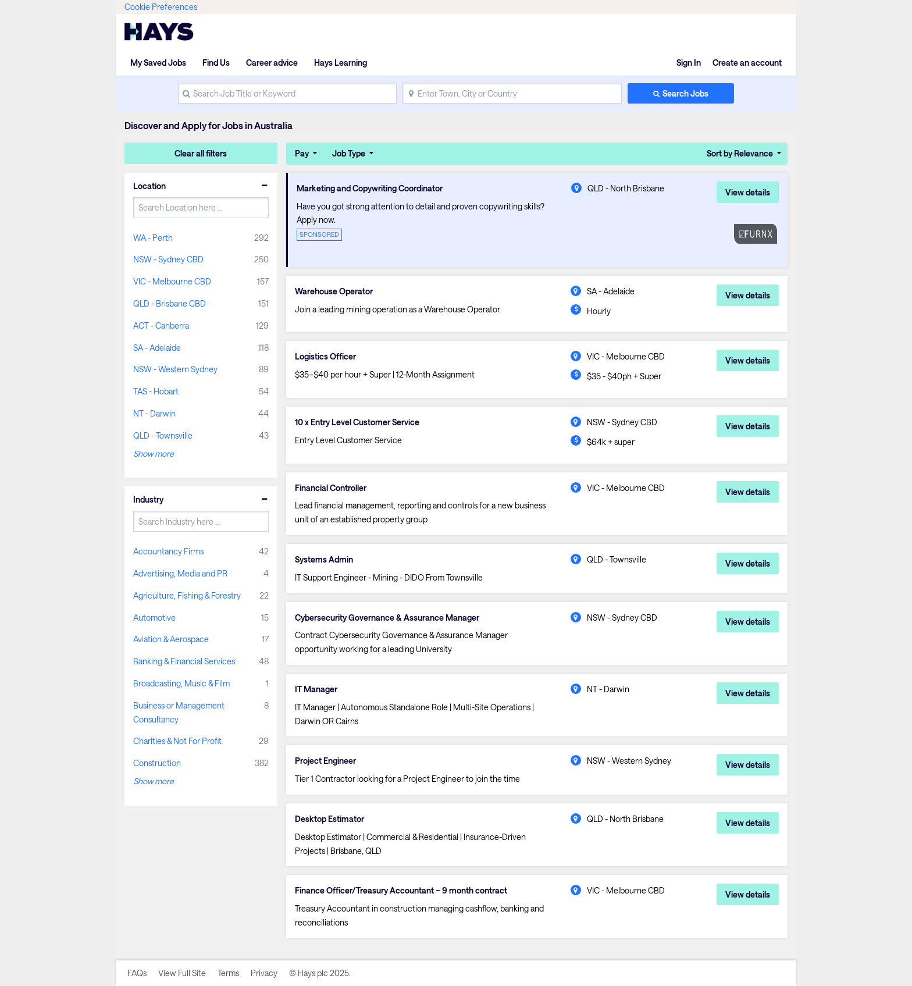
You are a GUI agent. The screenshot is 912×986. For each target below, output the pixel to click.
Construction (157, 763)
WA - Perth (153, 238)
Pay (302, 153)
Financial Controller (330, 488)
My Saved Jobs (158, 62)
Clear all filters (200, 153)
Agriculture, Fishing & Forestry (187, 595)
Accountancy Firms (168, 551)
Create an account (747, 62)
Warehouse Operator (334, 291)
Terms (228, 973)
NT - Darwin (154, 413)
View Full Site (182, 973)
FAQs (137, 973)
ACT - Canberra (161, 325)
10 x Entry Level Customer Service (357, 422)
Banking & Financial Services (184, 661)
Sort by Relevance (740, 153)
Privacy (264, 973)
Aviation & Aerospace (171, 639)
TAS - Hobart (156, 391)
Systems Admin (324, 559)
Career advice (272, 62)
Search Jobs (685, 93)
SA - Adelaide (157, 348)
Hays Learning (340, 62)
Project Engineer (325, 761)
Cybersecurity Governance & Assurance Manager (387, 617)
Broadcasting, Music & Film (181, 683)
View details (747, 192)
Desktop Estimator (329, 819)
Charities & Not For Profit (177, 741)
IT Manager (316, 689)
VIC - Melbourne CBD (172, 281)
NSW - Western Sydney (175, 369)
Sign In (688, 62)
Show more (153, 453)
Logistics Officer (325, 356)
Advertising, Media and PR (180, 573)
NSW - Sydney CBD (168, 259)
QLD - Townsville (163, 435)
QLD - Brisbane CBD (169, 303)
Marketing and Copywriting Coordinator (370, 188)
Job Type (348, 153)
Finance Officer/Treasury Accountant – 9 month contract (401, 890)
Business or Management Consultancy (179, 712)
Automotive (154, 617)
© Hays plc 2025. (320, 973)
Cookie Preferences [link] (160, 7)
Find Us (216, 62)
